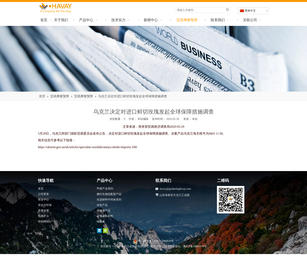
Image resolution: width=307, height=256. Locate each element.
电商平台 (43, 216)
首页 (40, 188)
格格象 (101, 221)
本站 (195, 119)
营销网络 (43, 221)
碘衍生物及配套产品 (109, 194)
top (299, 239)
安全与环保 (45, 205)
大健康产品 (103, 210)
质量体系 (43, 210)
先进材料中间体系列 (109, 199)
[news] (153, 59)
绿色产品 (102, 205)
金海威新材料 (105, 216)
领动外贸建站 (172, 246)
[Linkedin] (99, 230)
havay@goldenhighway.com (175, 188)
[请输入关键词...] (200, 10)
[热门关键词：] (227, 10)
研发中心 (43, 199)
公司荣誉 (43, 194)
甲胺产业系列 (105, 188)
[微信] (105, 230)
